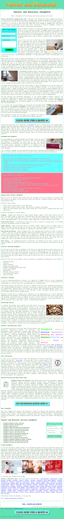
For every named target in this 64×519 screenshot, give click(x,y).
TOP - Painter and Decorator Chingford (12, 498)
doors (49, 389)
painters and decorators (26, 98)
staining (50, 384)
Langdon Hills (12, 490)
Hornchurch (59, 483)
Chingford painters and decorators (21, 380)
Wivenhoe (11, 481)
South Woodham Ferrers (32, 487)
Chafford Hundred (25, 489)
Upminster (59, 487)
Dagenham (3, 490)
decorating (32, 30)
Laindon (46, 490)
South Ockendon (27, 484)
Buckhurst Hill (5, 486)
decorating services (13, 396)
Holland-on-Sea (54, 490)
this (34, 370)
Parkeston (39, 480)
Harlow (32, 481)
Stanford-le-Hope (25, 483)
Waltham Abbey (15, 483)
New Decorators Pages (9, 508)
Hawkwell (32, 486)
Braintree (15, 489)
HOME (43, 8)
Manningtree (48, 486)
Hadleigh (59, 486)
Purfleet (33, 480)
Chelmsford (53, 481)
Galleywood (42, 489)
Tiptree (21, 480)
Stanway (60, 481)
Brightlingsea (5, 484)
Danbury (33, 483)
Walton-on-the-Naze (12, 492)
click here (19, 360)
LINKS (47, 8)
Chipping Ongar (43, 484)
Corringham (39, 490)
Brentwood (18, 484)
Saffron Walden (40, 483)
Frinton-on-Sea (5, 483)
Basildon (59, 480)
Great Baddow (20, 487)
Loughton (15, 480)
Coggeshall (26, 486)
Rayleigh (13, 486)
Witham (9, 489)
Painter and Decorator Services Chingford (19, 420)
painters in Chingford (19, 106)
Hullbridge (4, 487)
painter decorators (33, 340)
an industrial (22, 80)
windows (13, 387)
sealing (47, 392)
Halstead (51, 484)
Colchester (19, 481)
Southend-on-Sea (50, 483)
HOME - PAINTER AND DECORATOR (32, 504)
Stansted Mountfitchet (42, 481)
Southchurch (4, 481)
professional (40, 28)
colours (58, 85)
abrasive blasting (48, 78)
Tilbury (27, 480)
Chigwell (35, 484)
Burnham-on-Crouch (23, 490)
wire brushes (54, 75)
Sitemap (2, 508)
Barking (32, 492)
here (24, 476)
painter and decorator (56, 67)
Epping (47, 492)
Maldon (54, 486)
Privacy (62, 508)
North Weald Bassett (50, 480)
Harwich (3, 480)
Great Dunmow (12, 487)
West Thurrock (51, 489)
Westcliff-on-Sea (40, 492)
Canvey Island (40, 486)
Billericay (26, 481)
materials (31, 75)
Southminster (43, 487)
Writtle (21, 492)
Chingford (31, 125)
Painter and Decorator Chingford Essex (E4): (14, 19)
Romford (12, 484)
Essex (30, 396)
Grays (7, 493)
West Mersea (58, 484)
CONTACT (54, 8)
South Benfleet (45, 478)
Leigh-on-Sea (51, 487)
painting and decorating (14, 344)
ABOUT (50, 8)
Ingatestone (34, 489)
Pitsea (60, 478)
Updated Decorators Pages (18, 508)
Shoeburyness (53, 478)
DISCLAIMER (60, 8)
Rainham (53, 492)
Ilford (26, 492)
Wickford (3, 489)
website (45, 364)
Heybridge (19, 486)
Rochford (32, 490)
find (6, 411)
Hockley (9, 480)
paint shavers (40, 77)
